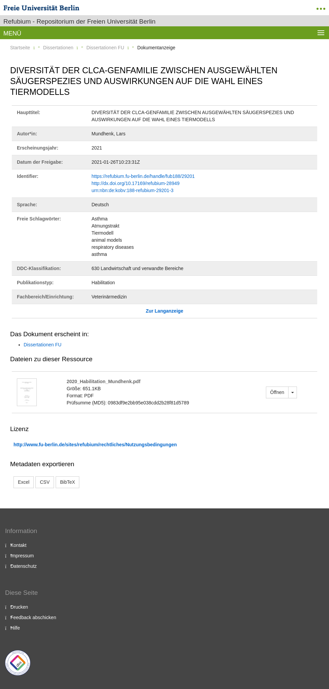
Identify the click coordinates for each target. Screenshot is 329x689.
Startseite (20, 47)
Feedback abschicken (33, 617)
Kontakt (18, 545)
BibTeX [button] (67, 482)
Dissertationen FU (105, 47)
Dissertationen (58, 47)
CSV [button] (45, 482)
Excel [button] (23, 482)
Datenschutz (23, 566)
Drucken (19, 607)
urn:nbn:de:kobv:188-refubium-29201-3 (132, 190)
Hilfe (15, 628)
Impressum (22, 555)
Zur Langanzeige (164, 311)
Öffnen (277, 392)
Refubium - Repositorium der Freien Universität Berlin (79, 21)
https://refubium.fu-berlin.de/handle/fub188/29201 (143, 176)
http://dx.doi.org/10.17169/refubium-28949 (135, 183)
